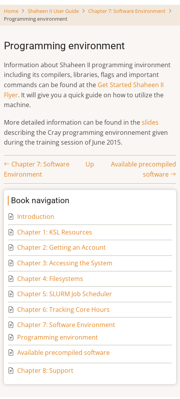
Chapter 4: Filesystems (50, 278)
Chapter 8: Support (45, 370)
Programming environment (57, 337)
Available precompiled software (63, 352)
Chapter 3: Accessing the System (64, 263)
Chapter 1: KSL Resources (54, 232)
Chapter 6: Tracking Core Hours (63, 309)
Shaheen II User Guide (53, 10)
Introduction (35, 216)
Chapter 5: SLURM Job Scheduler (64, 294)
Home (11, 10)
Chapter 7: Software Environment (127, 10)
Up (90, 164)
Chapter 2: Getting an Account (61, 247)
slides (150, 122)
